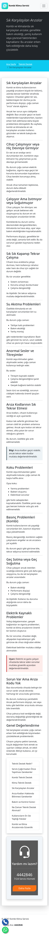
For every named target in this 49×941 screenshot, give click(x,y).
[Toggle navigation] (43, 5)
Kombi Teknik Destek (22, 777)
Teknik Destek (25, 64)
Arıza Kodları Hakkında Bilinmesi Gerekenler (23, 795)
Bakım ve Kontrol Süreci (23, 801)
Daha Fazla (24, 888)
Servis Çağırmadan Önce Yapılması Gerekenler (24, 771)
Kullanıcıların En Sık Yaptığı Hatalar (21, 817)
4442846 (24, 874)
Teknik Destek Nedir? (22, 763)
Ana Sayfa (11, 64)
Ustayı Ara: (13, 925)
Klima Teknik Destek (21, 782)
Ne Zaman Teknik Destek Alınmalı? (24, 809)
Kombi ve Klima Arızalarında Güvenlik (22, 826)
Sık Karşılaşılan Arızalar (23, 788)
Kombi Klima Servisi (15, 6)
